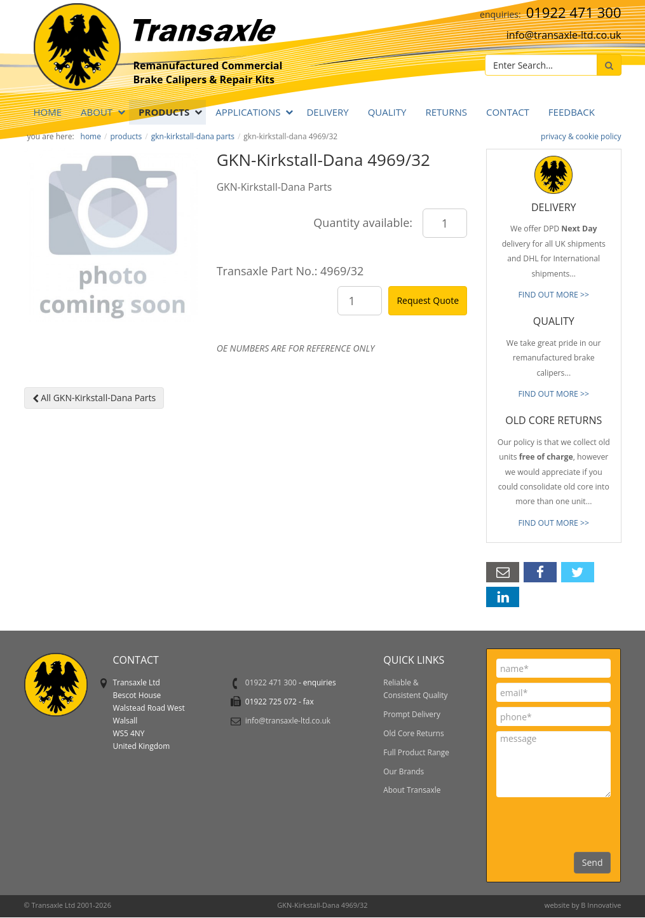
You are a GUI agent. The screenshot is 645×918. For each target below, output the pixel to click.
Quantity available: (362, 222)
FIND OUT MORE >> (553, 294)
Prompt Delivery (411, 714)
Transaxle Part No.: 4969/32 (290, 270)
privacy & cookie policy (581, 136)
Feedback (571, 112)
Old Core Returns (413, 733)
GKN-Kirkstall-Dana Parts (192, 136)
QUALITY (387, 112)
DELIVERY (327, 112)
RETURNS (446, 112)
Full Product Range (416, 752)
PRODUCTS (164, 112)
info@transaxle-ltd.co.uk (563, 35)
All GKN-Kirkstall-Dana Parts (94, 398)
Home (48, 112)
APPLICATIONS (247, 112)
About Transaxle (411, 789)
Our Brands (403, 771)
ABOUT (96, 112)
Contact (507, 112)
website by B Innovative (583, 905)
